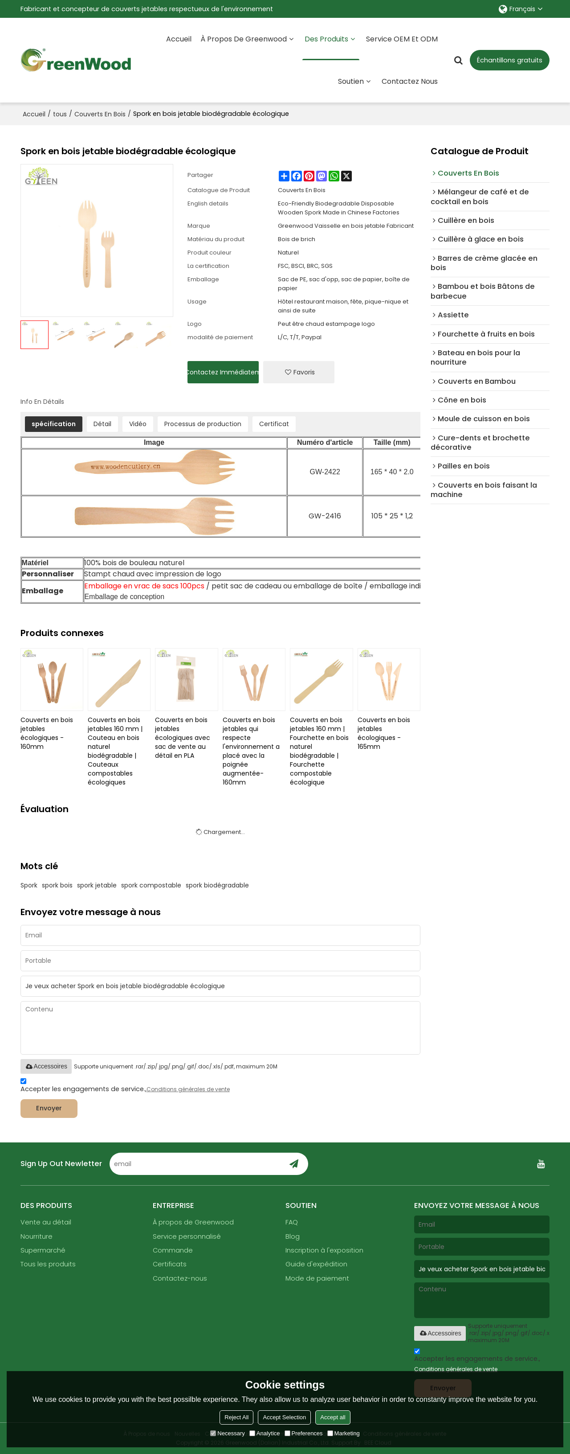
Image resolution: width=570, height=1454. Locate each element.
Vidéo (138, 423)
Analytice (264, 1433)
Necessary (227, 1433)
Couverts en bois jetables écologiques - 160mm (46, 733)
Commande (173, 1250)
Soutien (351, 81)
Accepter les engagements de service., (125, 1086)
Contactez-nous (180, 1278)
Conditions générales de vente (188, 1089)
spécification (54, 423)
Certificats (170, 1264)
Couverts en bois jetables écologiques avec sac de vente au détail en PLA (182, 737)
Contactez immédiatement (223, 372)
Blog (292, 1236)
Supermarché (42, 1250)
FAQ (291, 1222)
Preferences (304, 1433)
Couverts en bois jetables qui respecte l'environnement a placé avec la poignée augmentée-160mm (251, 751)
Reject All (236, 1417)
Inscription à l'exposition (324, 1250)
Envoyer (49, 1108)
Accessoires (46, 1066)
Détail (102, 423)
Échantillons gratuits (509, 60)
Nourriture (36, 1236)
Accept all (332, 1417)
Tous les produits (48, 1264)
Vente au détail (45, 1222)
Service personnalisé (187, 1236)
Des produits (330, 47)
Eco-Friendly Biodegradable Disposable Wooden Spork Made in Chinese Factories (338, 208)
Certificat (274, 423)
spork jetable (97, 885)
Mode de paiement (317, 1278)
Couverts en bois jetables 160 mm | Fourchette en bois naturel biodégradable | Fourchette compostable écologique (319, 751)
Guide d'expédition (316, 1264)
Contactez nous (410, 81)
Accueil (178, 39)
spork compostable (151, 885)
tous (60, 114)
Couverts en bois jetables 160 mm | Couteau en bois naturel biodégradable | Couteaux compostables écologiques (115, 751)
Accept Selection (284, 1417)
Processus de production (202, 423)
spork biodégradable (217, 885)
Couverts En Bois (100, 114)
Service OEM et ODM (402, 39)
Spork (28, 885)
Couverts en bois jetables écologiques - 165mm (384, 733)
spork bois (57, 885)
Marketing (343, 1433)
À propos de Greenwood (243, 39)
